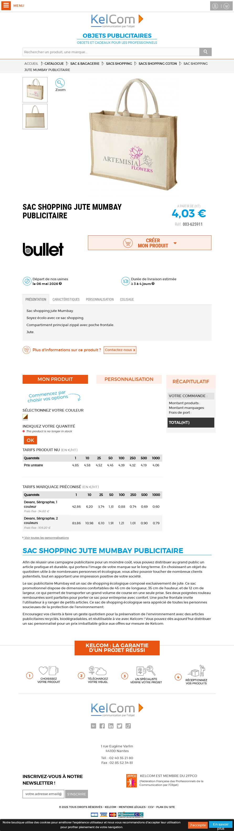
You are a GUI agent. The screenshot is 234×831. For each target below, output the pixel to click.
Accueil (31, 64)
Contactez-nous (120, 350)
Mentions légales (132, 807)
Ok (30, 440)
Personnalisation (100, 299)
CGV (151, 807)
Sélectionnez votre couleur (53, 410)
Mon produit (55, 379)
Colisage (127, 299)
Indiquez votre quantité (49, 426)
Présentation (35, 299)
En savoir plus (220, 825)
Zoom (60, 85)
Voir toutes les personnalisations (46, 537)
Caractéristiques (66, 299)
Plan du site (165, 807)
